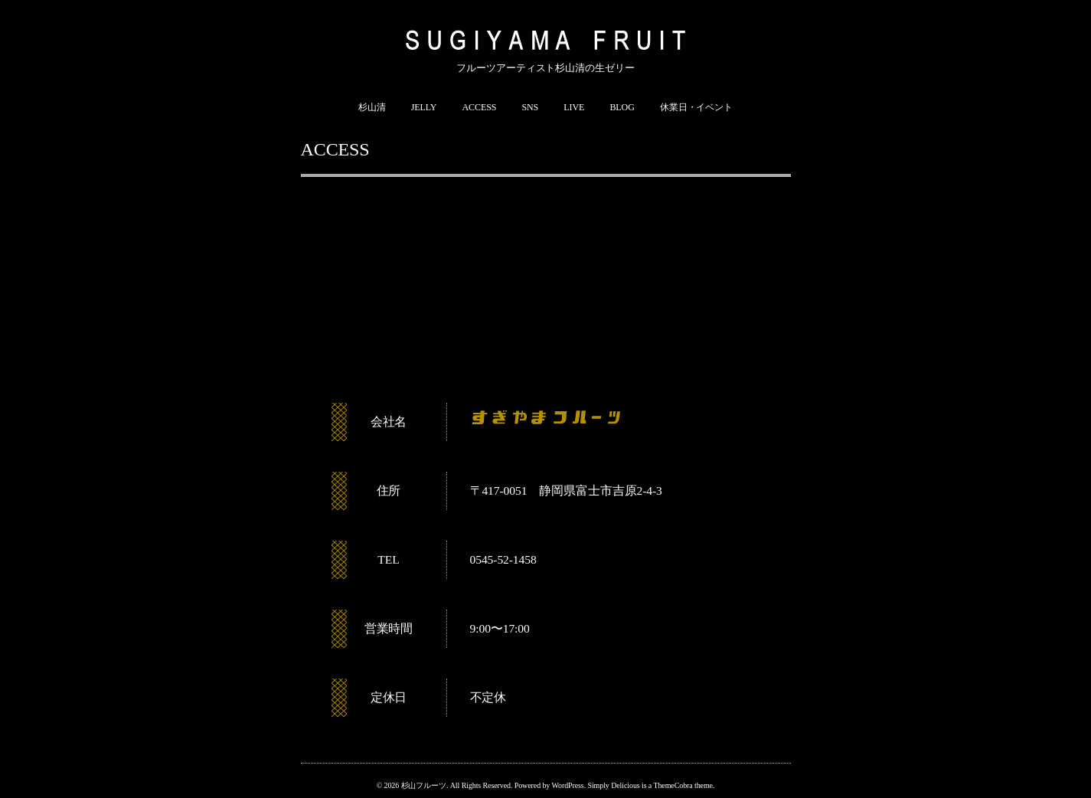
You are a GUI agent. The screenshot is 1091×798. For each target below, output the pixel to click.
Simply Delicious (613, 785)
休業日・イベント (696, 107)
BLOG (621, 107)
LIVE (573, 107)
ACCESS (479, 107)
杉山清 (372, 107)
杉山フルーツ (423, 785)
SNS (529, 107)
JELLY (424, 107)
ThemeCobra (672, 785)
